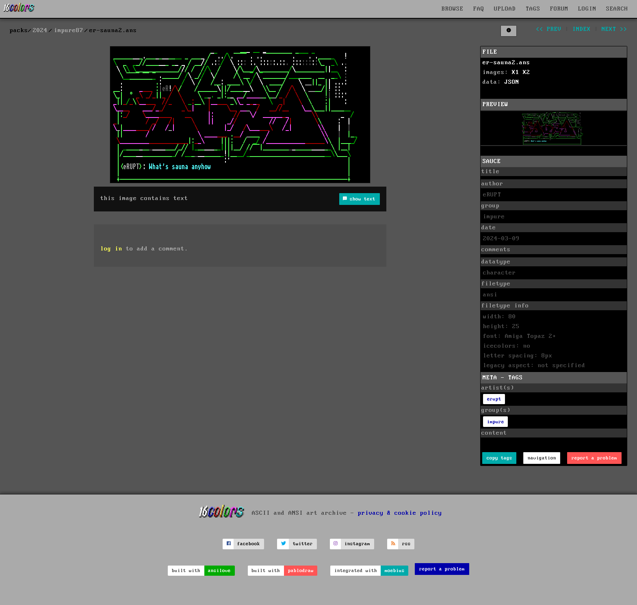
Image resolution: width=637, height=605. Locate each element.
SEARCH (617, 9)
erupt (494, 399)
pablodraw (301, 570)
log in (111, 249)
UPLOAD (505, 9)
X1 (515, 72)
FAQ (478, 9)
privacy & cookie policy (400, 512)
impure (495, 421)
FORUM (559, 9)
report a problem (594, 458)
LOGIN (587, 9)
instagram (357, 543)
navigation (542, 458)
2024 (40, 30)
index (581, 29)
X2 (526, 72)
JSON (512, 82)
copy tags (499, 458)
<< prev (548, 29)
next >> (614, 29)
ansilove (219, 570)
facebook (248, 543)
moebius (395, 570)
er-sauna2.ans (506, 62)
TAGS (533, 9)
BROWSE (453, 9)
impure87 (68, 30)
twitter (303, 543)
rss (406, 543)
